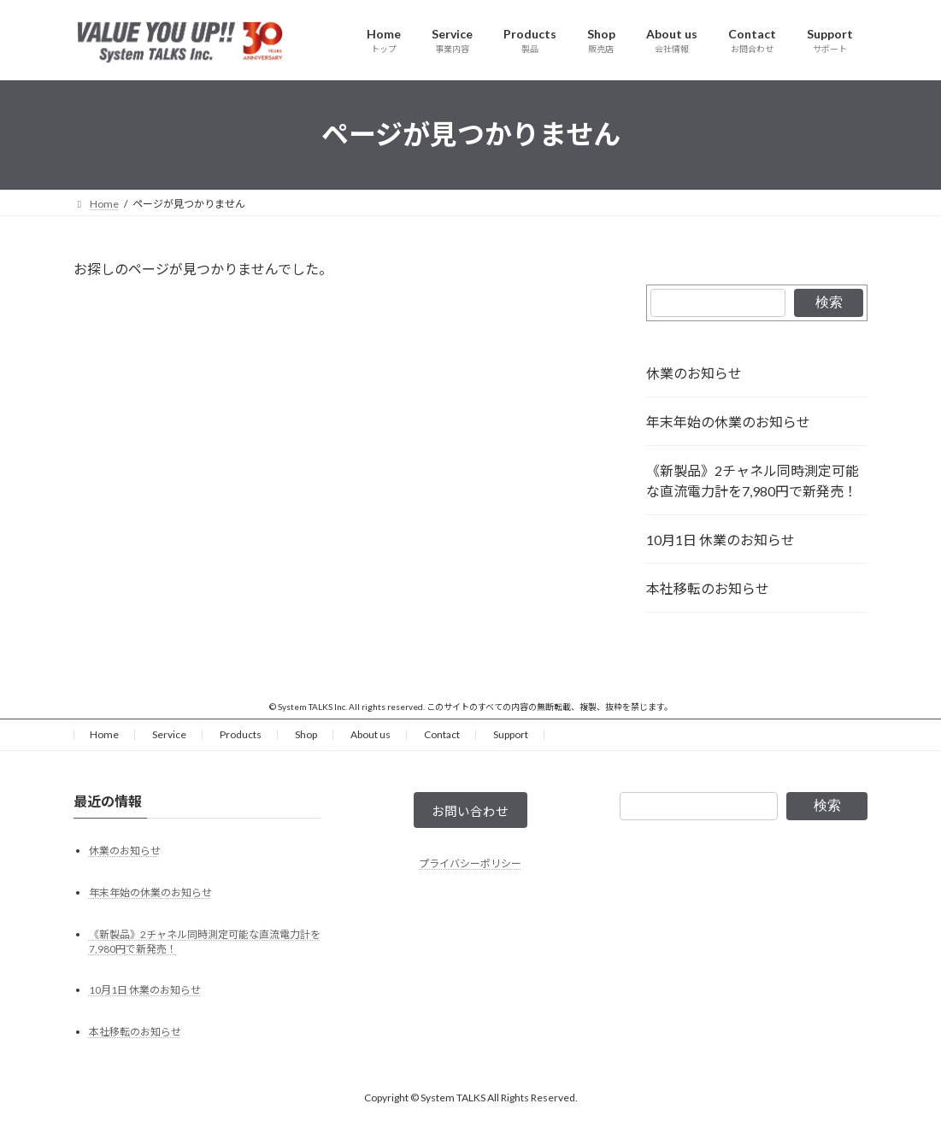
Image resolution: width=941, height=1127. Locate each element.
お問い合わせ (470, 813)
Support (510, 734)
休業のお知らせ (694, 373)
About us (370, 734)
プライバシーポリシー (470, 867)
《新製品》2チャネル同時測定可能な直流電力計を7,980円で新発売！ (752, 480)
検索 (829, 302)
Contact (442, 734)
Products (241, 734)
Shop (306, 734)
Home (104, 734)
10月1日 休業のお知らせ (720, 539)
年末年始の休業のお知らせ (728, 422)
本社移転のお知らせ (707, 588)
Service (169, 734)
